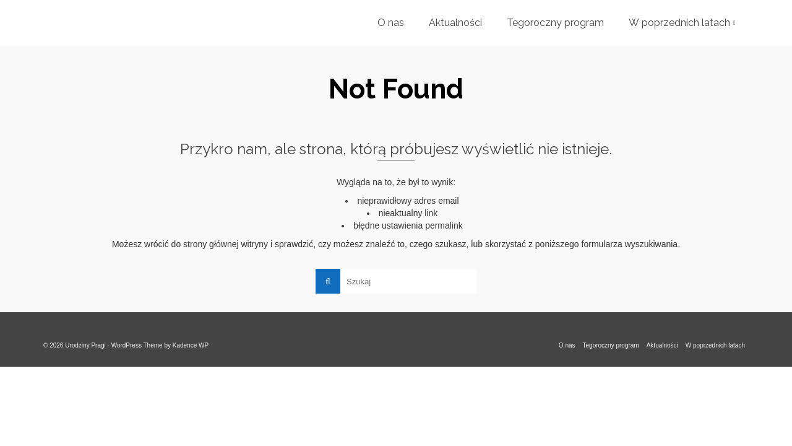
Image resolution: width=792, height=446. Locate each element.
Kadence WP (191, 345)
